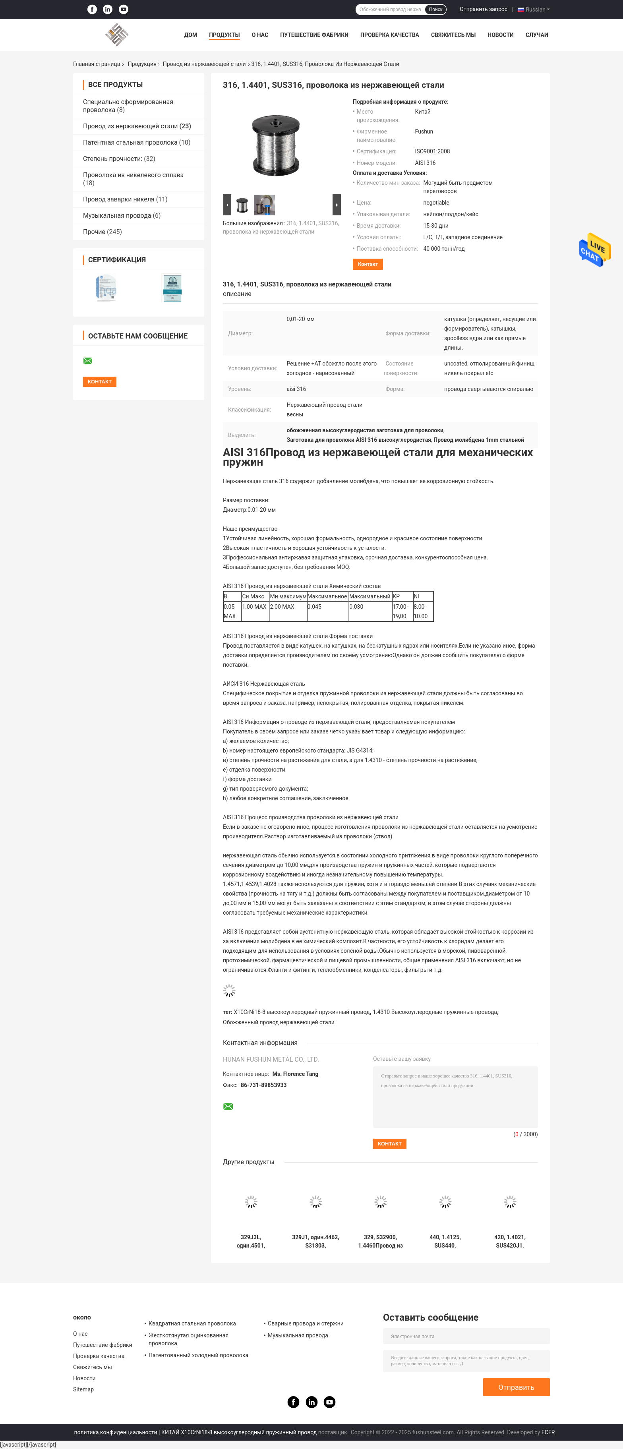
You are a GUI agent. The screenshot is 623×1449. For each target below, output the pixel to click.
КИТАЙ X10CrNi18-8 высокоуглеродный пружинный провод (239, 1432)
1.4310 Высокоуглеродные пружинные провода (435, 1012)
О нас (260, 35)
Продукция (142, 64)
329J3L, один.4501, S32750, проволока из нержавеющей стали (251, 1241)
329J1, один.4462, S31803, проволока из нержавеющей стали (315, 1241)
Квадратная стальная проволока (192, 1323)
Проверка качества (389, 35)
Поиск (435, 9)
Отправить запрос (483, 9)
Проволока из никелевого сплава (133, 175)
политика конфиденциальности (115, 1432)
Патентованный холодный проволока (198, 1355)
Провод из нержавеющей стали (204, 64)
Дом (190, 35)
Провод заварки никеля (119, 199)
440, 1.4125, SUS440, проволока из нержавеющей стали (445, 1241)
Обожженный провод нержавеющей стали (279, 1022)
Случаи (537, 35)
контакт (368, 264)
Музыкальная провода (117, 215)
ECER (548, 1432)
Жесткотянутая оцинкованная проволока (188, 1339)
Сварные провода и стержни (306, 1323)
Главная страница (96, 64)
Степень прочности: (112, 159)
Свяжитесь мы (453, 35)
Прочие (94, 232)
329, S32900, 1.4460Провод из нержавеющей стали (380, 1241)
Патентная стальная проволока (130, 142)
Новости (501, 35)
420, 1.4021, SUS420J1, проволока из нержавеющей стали (510, 1241)
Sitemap (83, 1389)
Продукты (224, 35)
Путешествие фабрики (314, 35)
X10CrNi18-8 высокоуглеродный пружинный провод (302, 1012)
